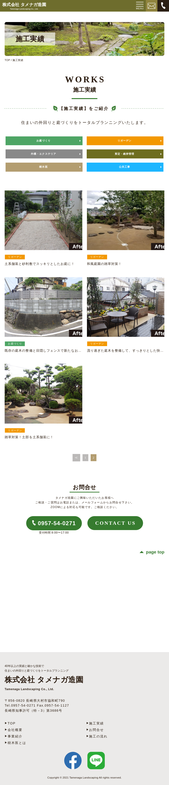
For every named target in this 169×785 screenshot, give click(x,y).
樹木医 (43, 166)
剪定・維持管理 (124, 153)
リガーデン (125, 140)
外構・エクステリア (43, 153)
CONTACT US (115, 523)
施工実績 (96, 723)
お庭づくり (43, 140)
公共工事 (124, 166)
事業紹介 (15, 736)
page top (155, 552)
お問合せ (96, 730)
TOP (7, 60)
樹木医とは (17, 743)
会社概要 (15, 730)
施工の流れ (98, 736)
